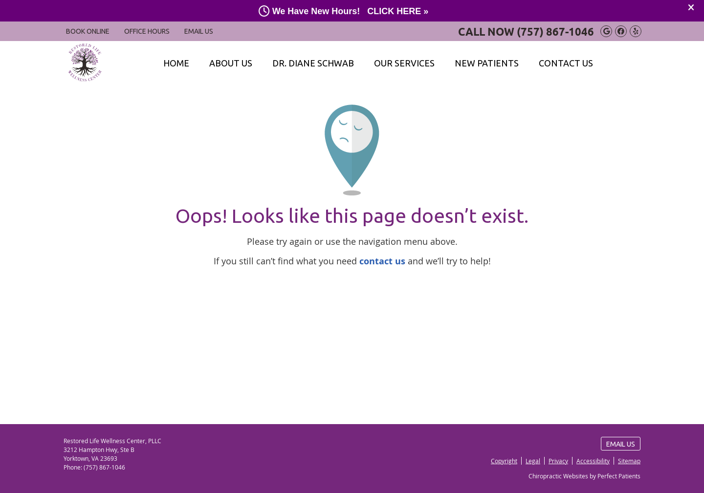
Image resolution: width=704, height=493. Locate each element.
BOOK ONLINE (88, 31)
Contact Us (566, 63)
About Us (230, 63)
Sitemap (629, 461)
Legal (533, 461)
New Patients (487, 63)
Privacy (558, 461)
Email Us (198, 31)
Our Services (404, 63)
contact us (382, 261)
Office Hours (147, 31)
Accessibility (593, 461)
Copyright (504, 461)
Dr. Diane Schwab (313, 63)
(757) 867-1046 (555, 31)
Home (176, 63)
